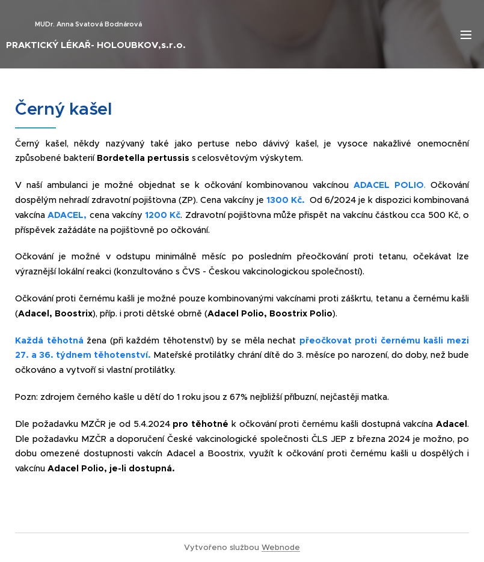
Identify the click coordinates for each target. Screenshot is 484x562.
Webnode (281, 547)
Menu (466, 34)
